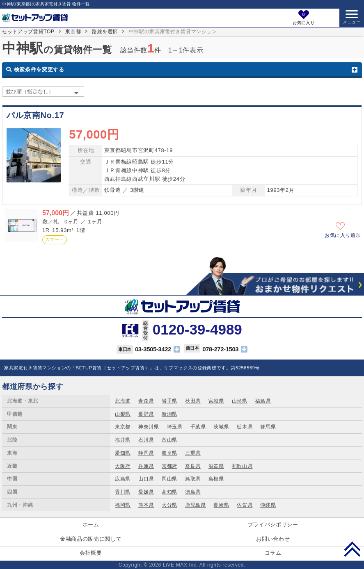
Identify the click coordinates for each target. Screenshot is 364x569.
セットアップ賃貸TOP (28, 31)
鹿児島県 (195, 505)
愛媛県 (146, 492)
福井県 (122, 440)
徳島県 (193, 492)
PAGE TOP (352, 549)
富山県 (169, 440)
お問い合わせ (273, 539)
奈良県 (193, 466)
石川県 (146, 440)
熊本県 (146, 505)
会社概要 (91, 553)
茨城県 (221, 427)
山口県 (146, 479)
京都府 (169, 466)
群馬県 (268, 427)
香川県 (122, 492)
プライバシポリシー (273, 524)
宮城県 (216, 401)
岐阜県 (169, 453)
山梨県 (122, 414)
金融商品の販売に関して (90, 539)
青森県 (146, 401)
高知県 (169, 492)
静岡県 (146, 453)
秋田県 (193, 401)
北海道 (122, 401)
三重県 (193, 453)
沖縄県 (268, 505)
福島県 (263, 401)
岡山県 (169, 479)
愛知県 (122, 453)
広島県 (122, 479)
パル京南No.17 (35, 115)
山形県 (239, 401)
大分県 (169, 505)
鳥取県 (193, 479)
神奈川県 (148, 427)
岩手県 (169, 401)
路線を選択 (105, 31)
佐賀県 (244, 505)
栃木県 (244, 427)
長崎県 (221, 505)
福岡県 (122, 505)
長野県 (146, 414)
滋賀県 (216, 466)
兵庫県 (146, 466)
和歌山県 (242, 466)
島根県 (216, 479)
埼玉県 (175, 427)
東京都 (73, 31)
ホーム (90, 524)
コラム (273, 553)
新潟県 (169, 414)
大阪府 (122, 466)
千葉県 (198, 427)
